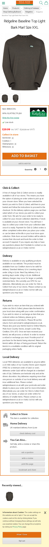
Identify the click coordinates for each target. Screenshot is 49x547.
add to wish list (24, 163)
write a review (27, 458)
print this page (27, 464)
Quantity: (29, 169)
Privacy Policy (17, 527)
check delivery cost (27, 433)
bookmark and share (27, 470)
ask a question (27, 452)
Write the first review (10, 117)
